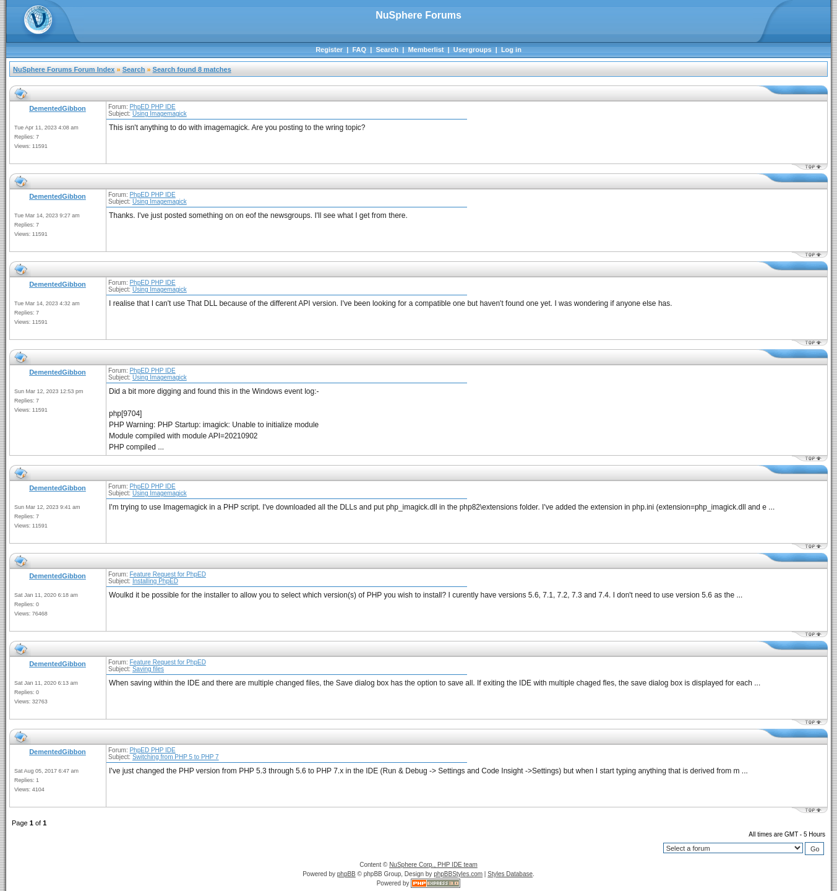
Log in (511, 49)
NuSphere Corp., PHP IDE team (433, 864)
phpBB (346, 874)
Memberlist (426, 49)
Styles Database (510, 874)
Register (329, 49)
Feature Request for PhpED (167, 574)
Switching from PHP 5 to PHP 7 (175, 757)
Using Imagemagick (159, 113)
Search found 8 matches (192, 69)
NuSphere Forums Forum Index (63, 69)
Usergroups (472, 49)
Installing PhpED (155, 581)
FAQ (359, 49)
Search (387, 49)
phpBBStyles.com (458, 874)
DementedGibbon (57, 108)
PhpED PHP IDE (152, 106)
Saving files (148, 669)
